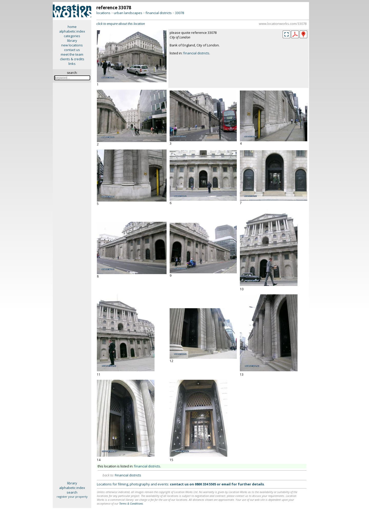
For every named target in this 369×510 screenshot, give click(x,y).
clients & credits (72, 59)
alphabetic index (72, 31)
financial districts (159, 13)
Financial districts (128, 475)
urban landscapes (128, 13)
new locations (72, 45)
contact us (72, 49)
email (226, 484)
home (72, 26)
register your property (72, 496)
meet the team (72, 54)
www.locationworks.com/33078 (282, 23)
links (72, 63)
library (72, 40)
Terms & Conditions (131, 503)
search (72, 492)
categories (72, 36)
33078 (179, 13)
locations (103, 13)
